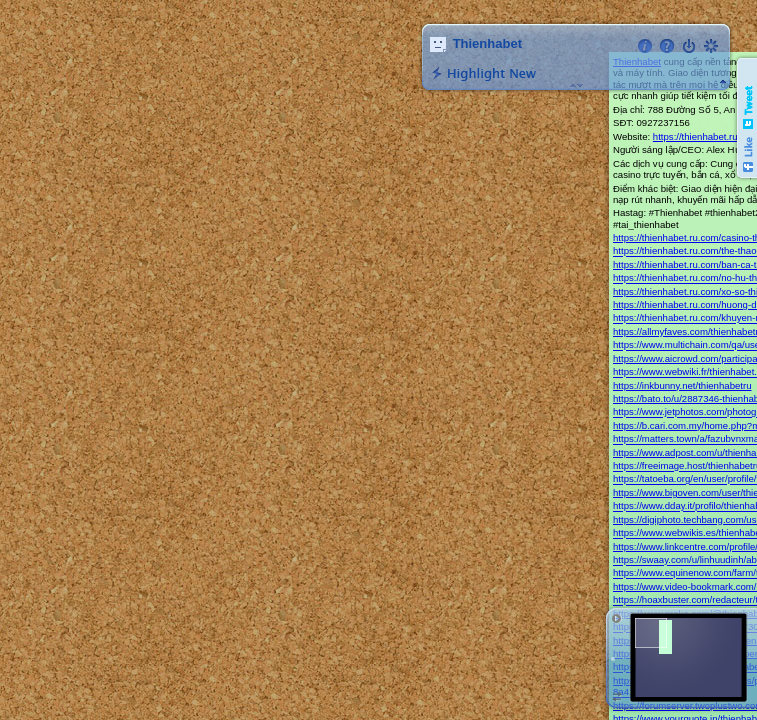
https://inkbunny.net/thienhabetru (682, 385)
